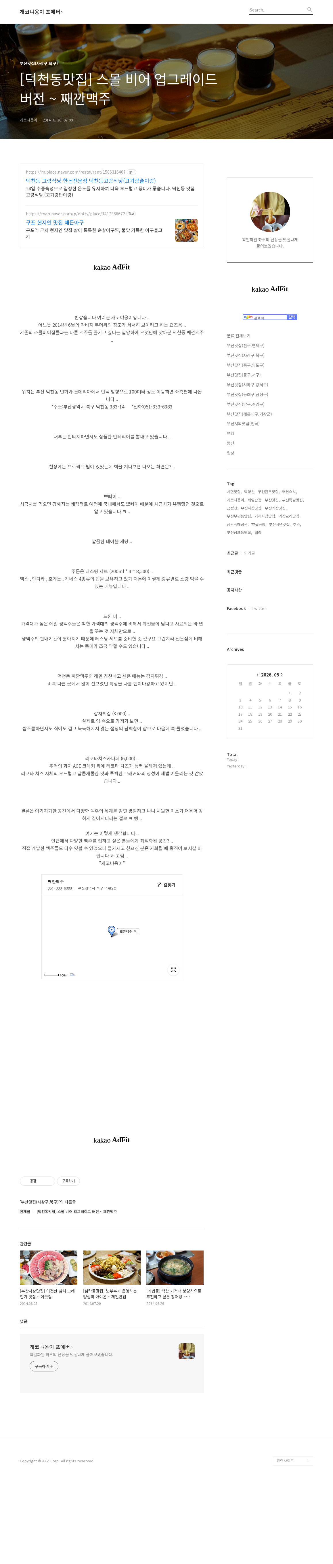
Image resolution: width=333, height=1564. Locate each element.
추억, (297, 524)
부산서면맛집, (280, 524)
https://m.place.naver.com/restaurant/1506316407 (76, 172)
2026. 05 (270, 675)
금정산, (232, 508)
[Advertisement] (112, 1198)
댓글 (23, 1402)
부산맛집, (272, 500)
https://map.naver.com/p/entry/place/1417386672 (75, 213)
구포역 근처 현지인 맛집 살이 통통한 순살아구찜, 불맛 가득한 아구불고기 (94, 233)
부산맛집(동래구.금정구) (247, 394)
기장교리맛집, (290, 516)
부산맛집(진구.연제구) (246, 345)
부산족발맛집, (293, 500)
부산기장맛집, (276, 508)
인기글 (249, 553)
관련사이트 (285, 1541)
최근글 (232, 553)
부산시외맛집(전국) (243, 423)
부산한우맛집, (269, 491)
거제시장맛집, (265, 516)
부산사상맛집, (252, 508)
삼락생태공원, (238, 524)
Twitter (259, 608)
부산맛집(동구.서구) (244, 375)
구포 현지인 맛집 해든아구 (55, 222)
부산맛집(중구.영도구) (246, 365)
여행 (230, 433)
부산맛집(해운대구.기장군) (249, 414)
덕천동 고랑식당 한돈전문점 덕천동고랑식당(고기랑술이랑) (91, 180)
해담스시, (289, 491)
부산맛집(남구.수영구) (246, 404)
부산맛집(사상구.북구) (246, 355)
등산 (230, 443)
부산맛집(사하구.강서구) (247, 384)
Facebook (236, 608)
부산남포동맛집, (239, 532)
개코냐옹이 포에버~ (42, 12)
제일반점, (255, 500)
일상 (230, 453)
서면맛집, (234, 491)
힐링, (258, 532)
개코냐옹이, (236, 500)
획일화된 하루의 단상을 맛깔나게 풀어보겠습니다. (71, 1435)
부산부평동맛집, (239, 516)
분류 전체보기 (238, 336)
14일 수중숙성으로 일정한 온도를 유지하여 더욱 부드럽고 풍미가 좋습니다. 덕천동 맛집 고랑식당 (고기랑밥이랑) (110, 191)
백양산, (250, 491)
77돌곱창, (259, 524)
